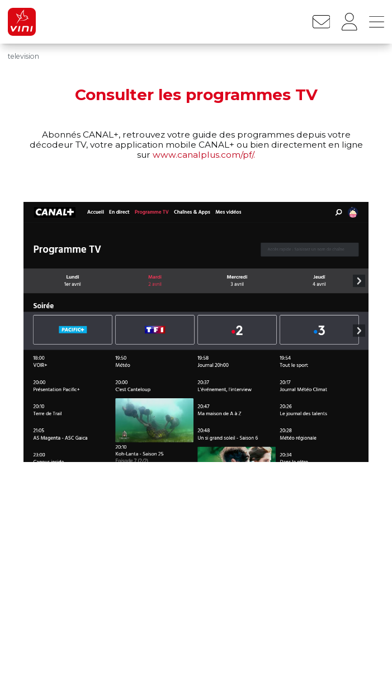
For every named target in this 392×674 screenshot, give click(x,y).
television (23, 56)
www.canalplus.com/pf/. (204, 154)
